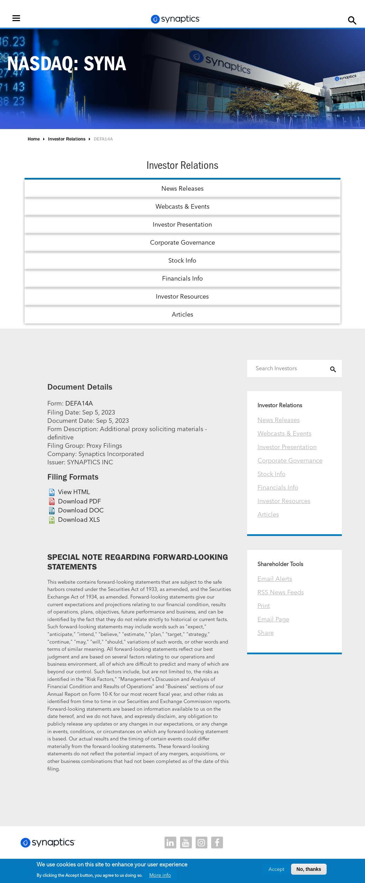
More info (160, 875)
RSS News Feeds (281, 592)
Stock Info (182, 260)
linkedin (170, 842)
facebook (217, 842)
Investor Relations (66, 139)
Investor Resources (182, 296)
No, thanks (309, 869)
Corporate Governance (182, 242)
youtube (186, 842)
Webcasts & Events (182, 206)
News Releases (182, 188)
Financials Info (182, 278)
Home (34, 139)
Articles (182, 314)
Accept (276, 869)
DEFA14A (79, 403)
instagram (201, 842)
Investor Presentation (182, 224)
